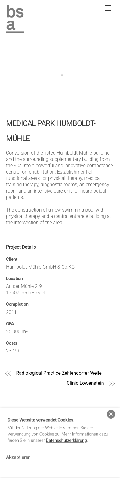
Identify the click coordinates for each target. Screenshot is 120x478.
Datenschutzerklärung (66, 437)
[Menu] (108, 8)
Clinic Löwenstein (85, 383)
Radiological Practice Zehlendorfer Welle (59, 373)
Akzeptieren (18, 454)
